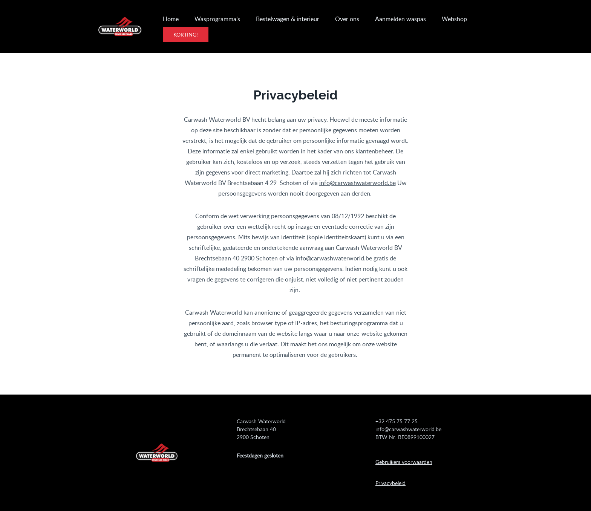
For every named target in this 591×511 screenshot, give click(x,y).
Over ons (347, 19)
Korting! (185, 34)
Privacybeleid (390, 483)
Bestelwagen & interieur (287, 19)
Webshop (454, 19)
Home (171, 19)
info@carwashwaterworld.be (357, 183)
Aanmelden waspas (400, 19)
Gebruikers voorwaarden (403, 461)
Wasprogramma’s (217, 19)
